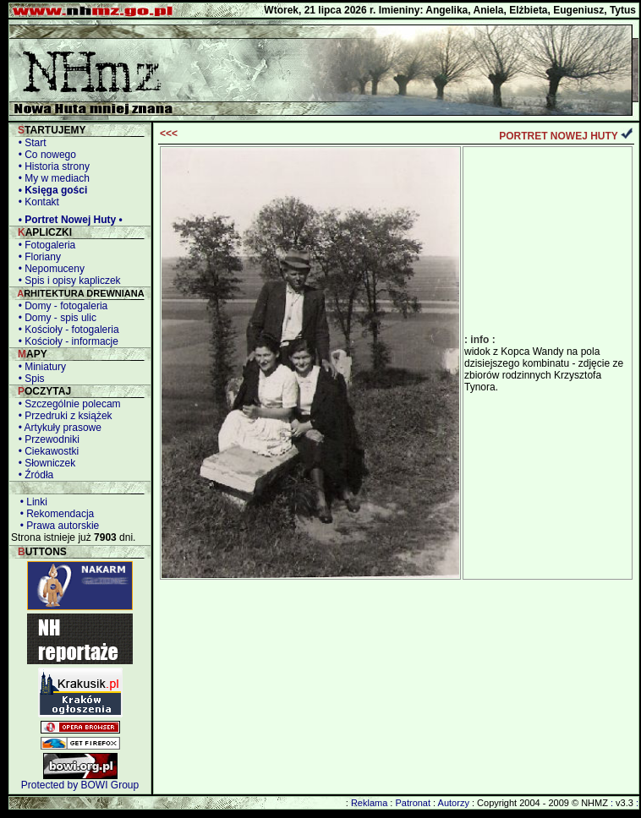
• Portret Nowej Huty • (68, 220)
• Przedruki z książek (62, 416)
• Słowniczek (44, 463)
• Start (30, 143)
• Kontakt (36, 202)
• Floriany (37, 257)
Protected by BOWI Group (80, 785)
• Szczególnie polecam (67, 404)
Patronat (412, 803)
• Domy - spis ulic (54, 318)
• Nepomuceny (49, 269)
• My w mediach (51, 178)
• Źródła (33, 475)
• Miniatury (39, 367)
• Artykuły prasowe (57, 428)
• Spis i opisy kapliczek (67, 280)
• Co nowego (44, 155)
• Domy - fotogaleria (60, 306)
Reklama (369, 803)
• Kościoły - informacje (65, 341)
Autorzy (453, 803)
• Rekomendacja (54, 514)
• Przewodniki (46, 439)
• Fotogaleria (44, 245)
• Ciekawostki (46, 451)
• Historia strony (51, 166)
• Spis (29, 378)
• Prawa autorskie (56, 526)
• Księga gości (50, 190)
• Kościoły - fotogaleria (66, 329)
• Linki (30, 502)
